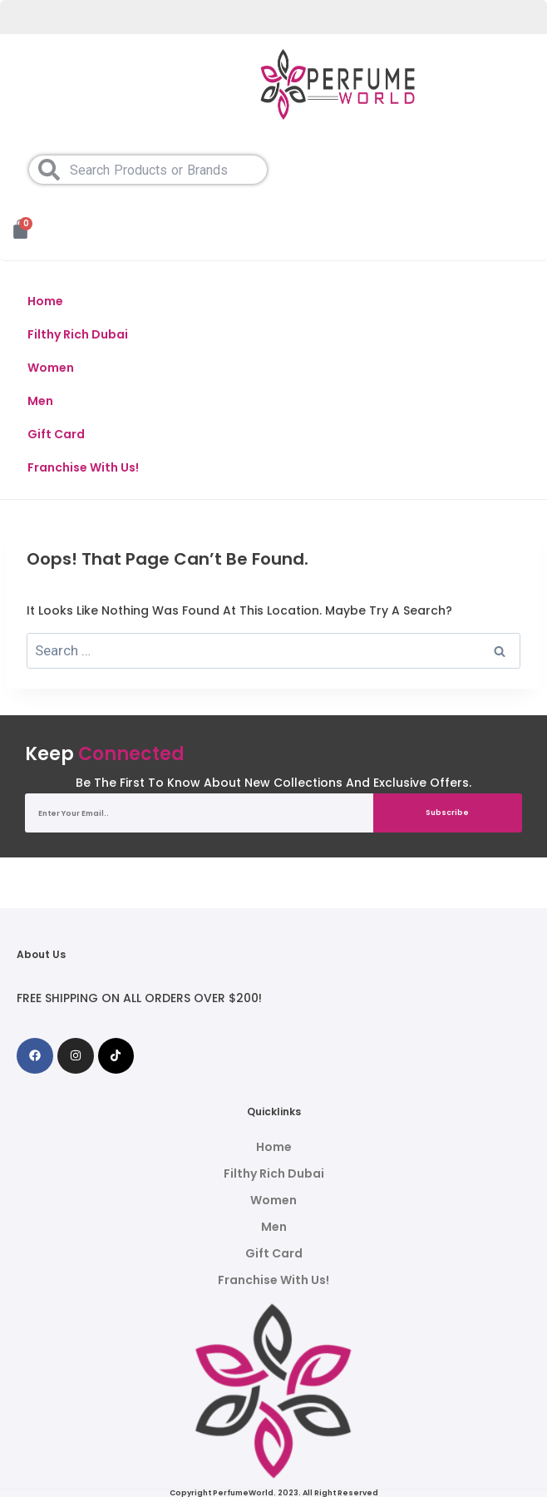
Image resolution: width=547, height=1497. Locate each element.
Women (50, 367)
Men (40, 401)
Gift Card (56, 434)
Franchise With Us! (83, 467)
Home (45, 301)
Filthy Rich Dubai (77, 334)
